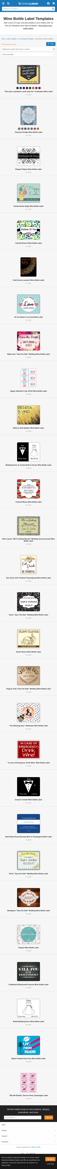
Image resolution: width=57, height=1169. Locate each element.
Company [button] (5, 1142)
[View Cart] (53, 3)
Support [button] (4, 1136)
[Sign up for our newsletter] (22, 1117)
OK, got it (50, 1159)
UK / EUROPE (30, 1153)
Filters (51, 44)
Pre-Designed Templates (26, 39)
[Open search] (53, 9)
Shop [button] (3, 1125)
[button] (3, 3)
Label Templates (12, 39)
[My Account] (48, 3)
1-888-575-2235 (35, 1147)
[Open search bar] (8, 3)
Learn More (50, 1164)
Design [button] (4, 1130)
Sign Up (48, 1117)
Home (3, 39)
